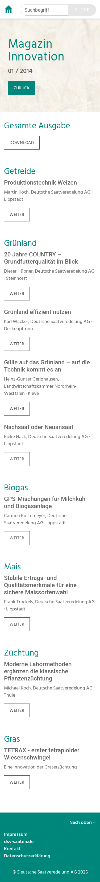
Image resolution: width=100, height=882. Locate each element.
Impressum (16, 834)
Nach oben (82, 822)
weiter (17, 214)
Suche (82, 10)
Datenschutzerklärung (27, 856)
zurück (22, 88)
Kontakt (13, 849)
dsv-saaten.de (19, 841)
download (22, 142)
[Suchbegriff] (45, 10)
